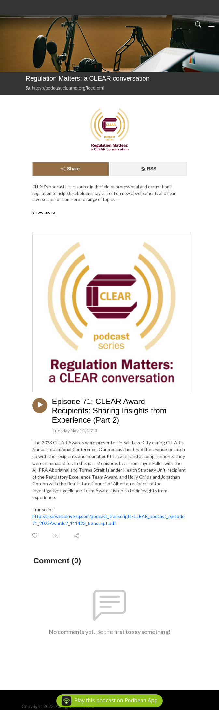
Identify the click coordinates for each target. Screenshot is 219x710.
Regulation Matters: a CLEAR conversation (88, 78)
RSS (149, 168)
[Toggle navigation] (211, 24)
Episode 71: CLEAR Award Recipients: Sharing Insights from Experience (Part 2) (109, 411)
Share (70, 168)
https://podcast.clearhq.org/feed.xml (65, 88)
